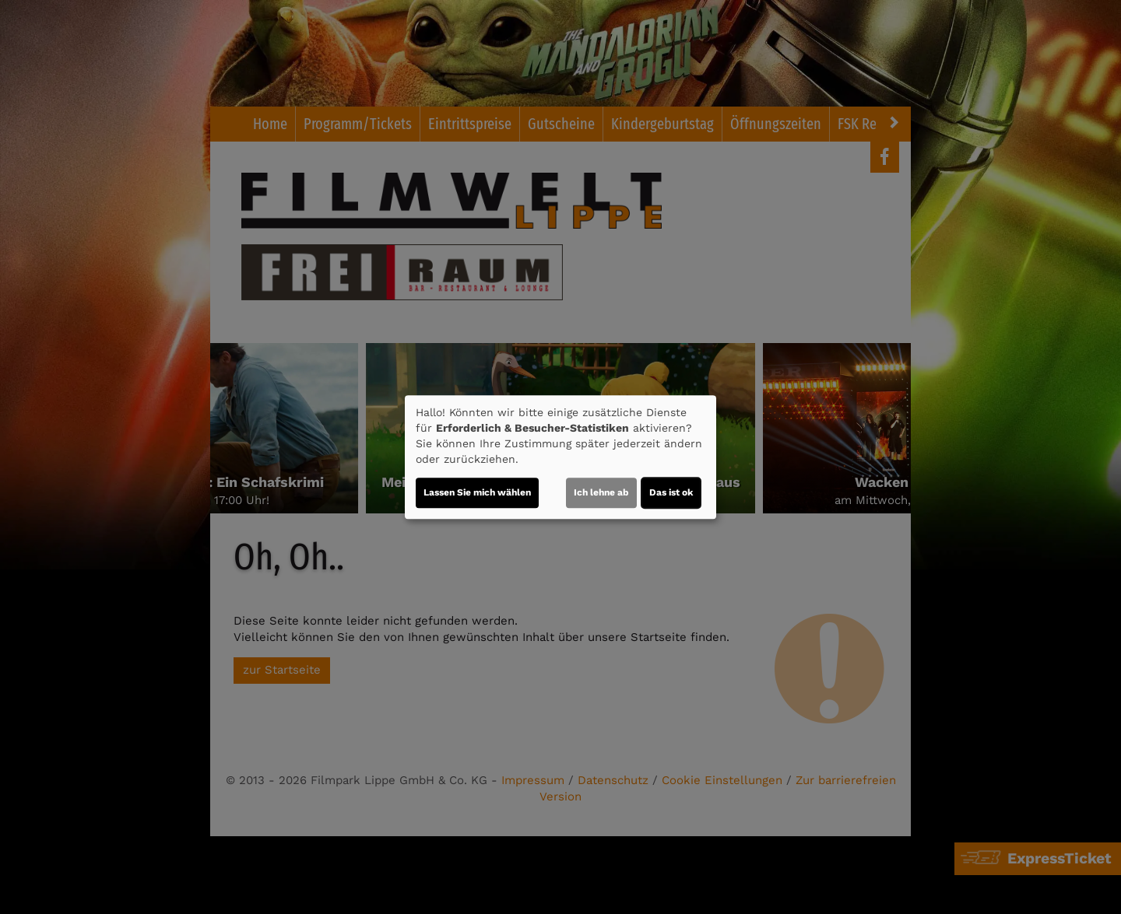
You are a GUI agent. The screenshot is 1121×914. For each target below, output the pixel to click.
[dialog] (560, 457)
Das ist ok (671, 492)
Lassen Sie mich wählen (477, 492)
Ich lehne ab (601, 492)
